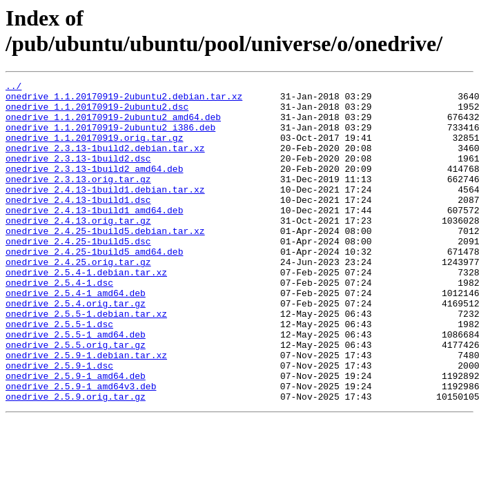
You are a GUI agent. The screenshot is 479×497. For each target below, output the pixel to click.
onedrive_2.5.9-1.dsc (59, 423)
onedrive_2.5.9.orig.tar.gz (76, 460)
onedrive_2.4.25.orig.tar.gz (78, 299)
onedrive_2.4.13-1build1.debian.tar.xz (105, 212)
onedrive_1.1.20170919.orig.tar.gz (94, 150)
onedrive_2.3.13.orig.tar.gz (78, 199)
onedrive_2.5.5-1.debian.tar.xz (86, 361)
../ (13, 87)
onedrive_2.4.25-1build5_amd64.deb (94, 286)
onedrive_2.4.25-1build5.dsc (78, 274)
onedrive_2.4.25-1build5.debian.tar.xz (105, 261)
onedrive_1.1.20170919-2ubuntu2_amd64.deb (113, 125)
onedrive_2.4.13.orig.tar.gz (78, 249)
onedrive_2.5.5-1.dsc (59, 373)
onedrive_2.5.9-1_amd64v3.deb (81, 448)
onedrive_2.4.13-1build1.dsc (78, 224)
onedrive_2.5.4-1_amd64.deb (76, 336)
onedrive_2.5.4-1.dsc (59, 324)
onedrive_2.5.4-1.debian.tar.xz (86, 311)
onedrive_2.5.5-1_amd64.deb (76, 386)
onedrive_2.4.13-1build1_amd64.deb (94, 237)
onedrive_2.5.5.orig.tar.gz (76, 398)
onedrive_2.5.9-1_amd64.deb (76, 435)
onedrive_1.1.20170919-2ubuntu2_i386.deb (110, 137)
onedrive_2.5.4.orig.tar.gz (76, 348)
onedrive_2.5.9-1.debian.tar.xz (86, 411)
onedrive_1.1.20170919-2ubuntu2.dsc (97, 112)
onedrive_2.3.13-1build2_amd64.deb (94, 187)
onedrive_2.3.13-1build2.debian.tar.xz (105, 162)
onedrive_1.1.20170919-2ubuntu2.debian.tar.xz (124, 100)
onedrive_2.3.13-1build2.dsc (78, 174)
